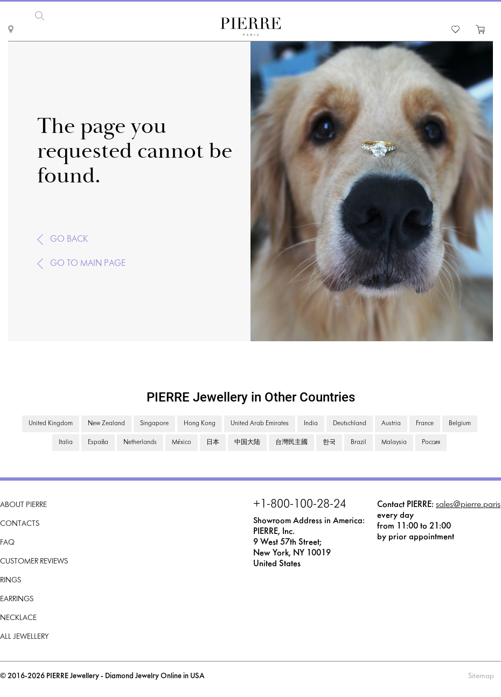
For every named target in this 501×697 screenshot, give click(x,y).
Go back (69, 239)
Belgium (460, 423)
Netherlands (140, 442)
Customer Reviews (34, 561)
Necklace (18, 618)
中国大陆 (247, 442)
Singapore (154, 423)
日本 (212, 442)
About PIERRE (23, 505)
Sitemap (481, 676)
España (98, 442)
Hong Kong (199, 423)
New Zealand (106, 423)
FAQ (7, 542)
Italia (66, 442)
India (311, 423)
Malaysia (394, 442)
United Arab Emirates (260, 423)
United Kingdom (51, 423)
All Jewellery (24, 636)
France (425, 423)
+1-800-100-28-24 (299, 504)
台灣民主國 (291, 442)
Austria (391, 423)
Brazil (358, 442)
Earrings (16, 599)
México (181, 442)
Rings (10, 580)
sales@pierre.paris (468, 505)
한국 (329, 442)
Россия (431, 442)
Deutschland (349, 423)
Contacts (19, 523)
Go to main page (88, 263)
